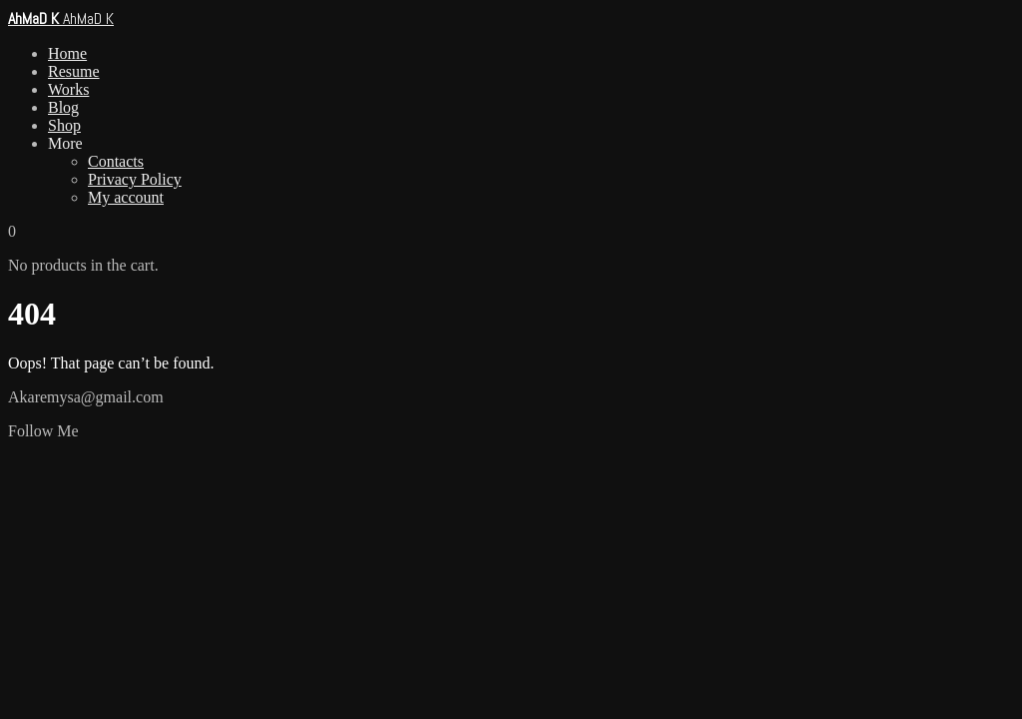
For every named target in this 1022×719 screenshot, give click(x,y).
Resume (74, 71)
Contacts (116, 161)
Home (67, 53)
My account (126, 197)
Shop (64, 125)
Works (68, 89)
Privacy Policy (135, 179)
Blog (63, 107)
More (65, 143)
